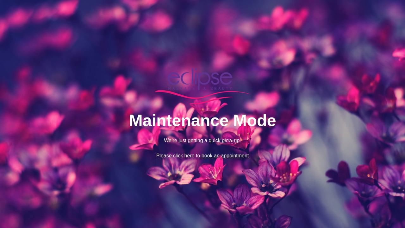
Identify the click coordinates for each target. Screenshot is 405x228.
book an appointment (224, 155)
